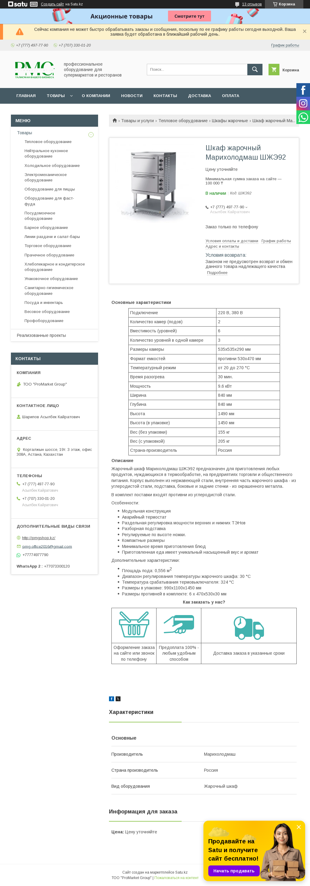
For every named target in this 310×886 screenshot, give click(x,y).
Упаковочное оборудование (51, 278)
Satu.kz (181, 872)
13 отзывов (252, 4)
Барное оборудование (46, 227)
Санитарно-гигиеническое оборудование (49, 290)
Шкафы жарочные (230, 120)
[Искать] (254, 69)
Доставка (199, 95)
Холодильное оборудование (52, 165)
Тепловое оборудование (183, 120)
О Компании (96, 95)
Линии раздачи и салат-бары (52, 236)
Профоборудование (44, 320)
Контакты (165, 95)
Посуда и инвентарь (44, 302)
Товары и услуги (137, 120)
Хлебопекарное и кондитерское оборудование (55, 267)
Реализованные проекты (41, 335)
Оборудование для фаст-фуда (49, 201)
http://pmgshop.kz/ (38, 538)
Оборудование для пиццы (50, 189)
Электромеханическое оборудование (46, 177)
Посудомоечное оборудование (40, 216)
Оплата (230, 95)
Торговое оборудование (48, 245)
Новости (132, 95)
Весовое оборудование (47, 311)
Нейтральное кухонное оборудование (46, 153)
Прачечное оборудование (49, 255)
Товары (56, 95)
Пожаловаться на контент (176, 878)
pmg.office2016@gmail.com (47, 546)
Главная (26, 95)
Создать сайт (52, 4)
